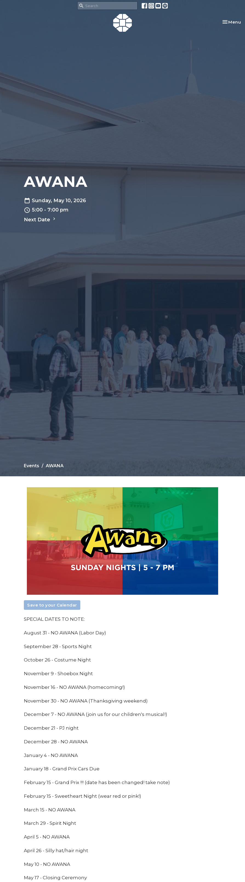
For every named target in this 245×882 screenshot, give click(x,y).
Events (31, 465)
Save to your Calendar (52, 605)
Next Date (40, 219)
